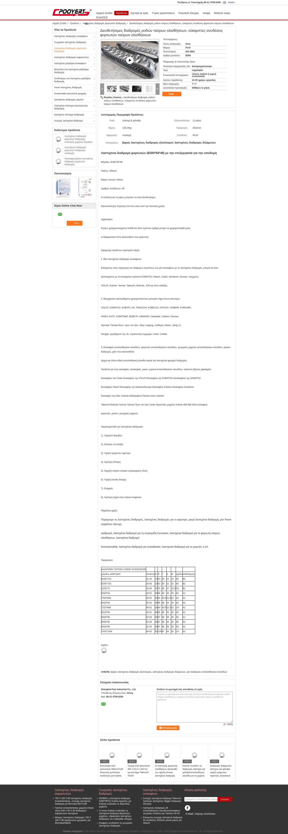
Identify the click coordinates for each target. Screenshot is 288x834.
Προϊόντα (121, 13)
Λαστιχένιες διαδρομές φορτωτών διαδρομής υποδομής (75, 150)
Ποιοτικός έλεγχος (189, 13)
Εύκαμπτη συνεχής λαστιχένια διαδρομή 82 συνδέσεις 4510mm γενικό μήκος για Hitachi (162, 820)
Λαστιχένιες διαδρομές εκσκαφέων (71, 36)
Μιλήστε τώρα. (222, 13)
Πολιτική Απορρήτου (72, 831)
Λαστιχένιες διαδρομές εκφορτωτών (71, 57)
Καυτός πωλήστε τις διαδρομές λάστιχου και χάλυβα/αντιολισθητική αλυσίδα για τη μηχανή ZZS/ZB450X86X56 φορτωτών (194, 774)
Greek (232, 2)
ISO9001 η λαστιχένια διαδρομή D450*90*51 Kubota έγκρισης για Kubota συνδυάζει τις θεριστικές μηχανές (115, 802)
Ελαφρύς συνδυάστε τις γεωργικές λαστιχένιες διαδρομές (115, 824)
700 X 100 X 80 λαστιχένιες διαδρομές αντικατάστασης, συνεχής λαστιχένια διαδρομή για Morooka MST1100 (73, 801)
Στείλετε (225, 799)
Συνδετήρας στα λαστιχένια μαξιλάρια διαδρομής (72, 80)
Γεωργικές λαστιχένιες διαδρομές (70, 42)
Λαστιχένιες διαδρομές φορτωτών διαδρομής (104, 23)
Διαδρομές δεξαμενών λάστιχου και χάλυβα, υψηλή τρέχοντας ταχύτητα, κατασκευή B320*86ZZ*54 (220, 772)
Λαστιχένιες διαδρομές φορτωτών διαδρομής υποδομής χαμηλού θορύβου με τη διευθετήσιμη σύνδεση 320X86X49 (78, 142)
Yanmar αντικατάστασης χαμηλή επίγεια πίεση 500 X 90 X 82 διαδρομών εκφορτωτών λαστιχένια (74, 811)
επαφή (206, 13)
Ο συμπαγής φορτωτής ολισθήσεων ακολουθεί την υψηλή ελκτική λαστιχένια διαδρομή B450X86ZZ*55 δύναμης (166, 774)
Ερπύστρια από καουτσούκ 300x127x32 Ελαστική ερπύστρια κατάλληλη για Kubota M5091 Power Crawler (111, 772)
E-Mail (189, 813)
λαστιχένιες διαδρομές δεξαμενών (169, 672)
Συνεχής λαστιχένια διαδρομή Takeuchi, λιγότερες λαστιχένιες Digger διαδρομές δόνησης (162, 801)
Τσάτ (173, 94)
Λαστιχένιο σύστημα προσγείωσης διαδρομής (71, 107)
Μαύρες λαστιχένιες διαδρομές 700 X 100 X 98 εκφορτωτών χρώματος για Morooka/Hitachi (73, 820)
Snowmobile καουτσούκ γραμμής (70, 93)
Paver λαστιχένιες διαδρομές (68, 87)
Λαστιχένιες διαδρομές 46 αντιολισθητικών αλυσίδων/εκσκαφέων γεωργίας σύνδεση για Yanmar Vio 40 (161, 811)
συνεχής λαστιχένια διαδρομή (68, 120)
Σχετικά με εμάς (139, 13)
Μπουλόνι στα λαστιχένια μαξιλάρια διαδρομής (71, 71)
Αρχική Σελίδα (104, 13)
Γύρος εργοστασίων (163, 13)
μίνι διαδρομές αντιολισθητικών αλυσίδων (207, 672)
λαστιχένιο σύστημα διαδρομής (69, 114)
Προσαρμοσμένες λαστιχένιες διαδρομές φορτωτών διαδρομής (78, 161)
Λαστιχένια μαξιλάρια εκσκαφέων (70, 63)
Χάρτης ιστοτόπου (205, 813)
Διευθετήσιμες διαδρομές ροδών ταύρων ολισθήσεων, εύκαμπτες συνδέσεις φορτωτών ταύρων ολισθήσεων (130, 100)
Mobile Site (190, 818)
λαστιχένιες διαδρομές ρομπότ (69, 99)
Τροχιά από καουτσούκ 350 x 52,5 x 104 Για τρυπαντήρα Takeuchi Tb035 (138, 771)
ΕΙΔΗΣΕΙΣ (102, 17)
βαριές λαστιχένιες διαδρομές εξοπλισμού (131, 672)
